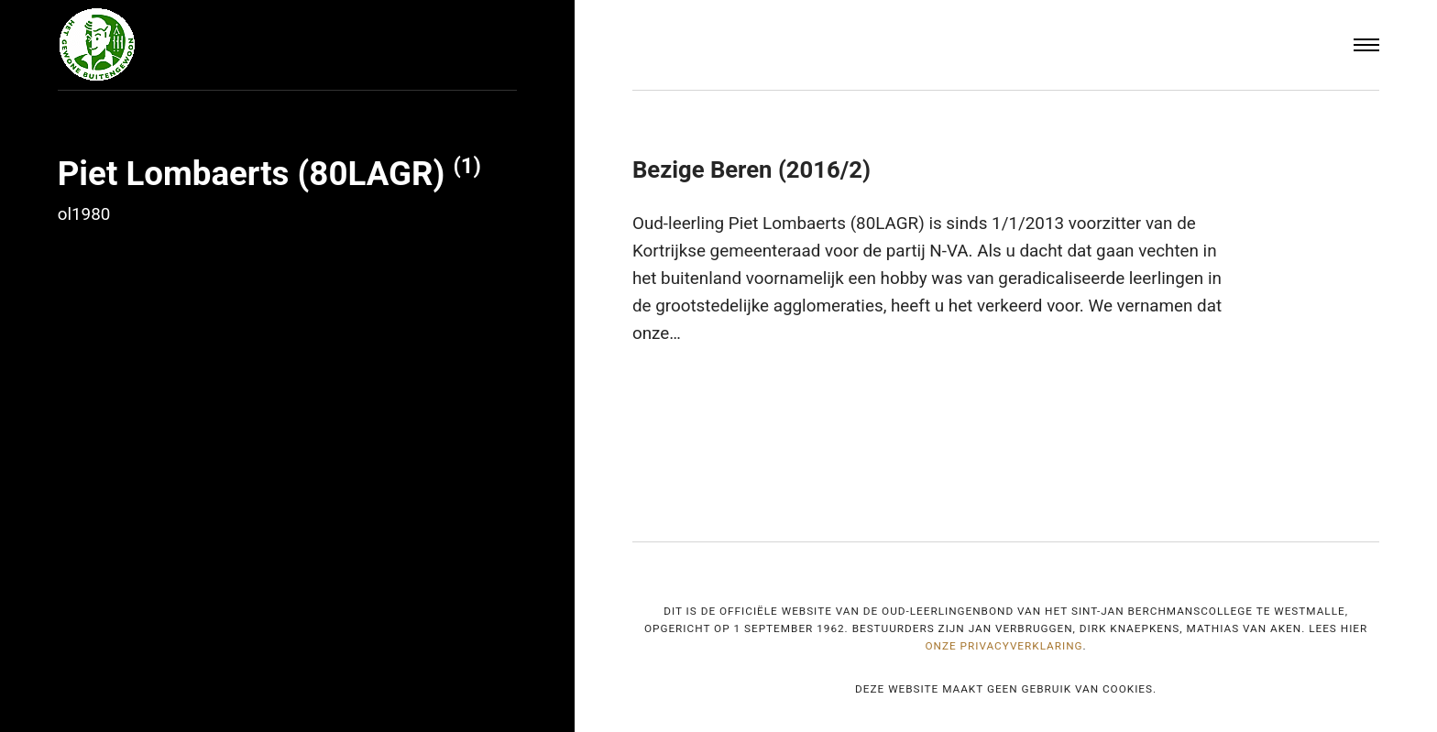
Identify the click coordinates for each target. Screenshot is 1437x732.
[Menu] (1366, 45)
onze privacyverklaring (1003, 645)
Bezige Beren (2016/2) (751, 169)
